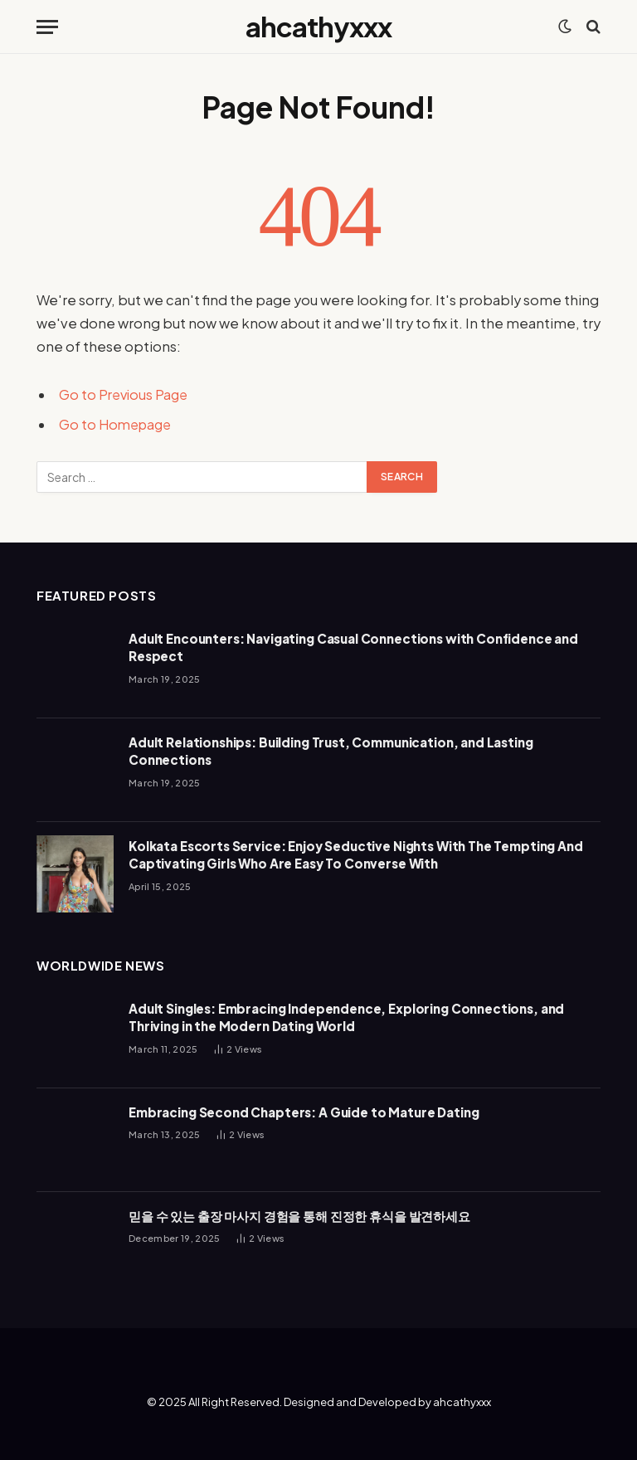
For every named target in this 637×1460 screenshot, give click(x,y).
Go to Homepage (118, 424)
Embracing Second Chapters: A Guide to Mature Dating (304, 1112)
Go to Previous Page (125, 394)
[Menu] (47, 27)
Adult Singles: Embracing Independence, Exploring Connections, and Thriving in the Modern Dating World (346, 1017)
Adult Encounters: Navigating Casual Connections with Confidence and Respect (353, 647)
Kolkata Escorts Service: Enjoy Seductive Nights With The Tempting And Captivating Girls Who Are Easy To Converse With (356, 854)
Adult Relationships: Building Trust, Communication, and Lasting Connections (331, 750)
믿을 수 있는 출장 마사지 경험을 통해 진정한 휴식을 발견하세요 (299, 1216)
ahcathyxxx (462, 1402)
